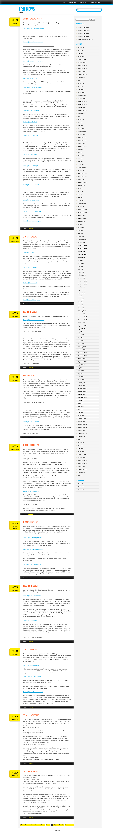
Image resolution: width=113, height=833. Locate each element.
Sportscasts (30, 514)
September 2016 (82, 397)
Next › (66, 824)
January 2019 (81, 314)
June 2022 (81, 191)
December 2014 (82, 460)
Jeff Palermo (15, 316)
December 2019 (82, 281)
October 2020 (81, 251)
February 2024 (82, 131)
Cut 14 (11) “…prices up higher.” (32, 221)
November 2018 (82, 320)
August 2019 (81, 293)
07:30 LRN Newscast (30, 771)
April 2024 (81, 125)
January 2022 (81, 206)
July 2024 (80, 116)
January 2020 (81, 278)
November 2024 (82, 104)
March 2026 (81, 56)
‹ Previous (37, 824)
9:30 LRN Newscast (30, 649)
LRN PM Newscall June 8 (85, 39)
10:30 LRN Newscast (30, 585)
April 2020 (81, 269)
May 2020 (80, 266)
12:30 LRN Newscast (30, 375)
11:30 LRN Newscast (30, 522)
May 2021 (80, 230)
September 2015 (82, 433)
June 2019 (81, 299)
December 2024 (82, 101)
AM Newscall (72, 2)
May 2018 (80, 338)
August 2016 (81, 400)
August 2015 (81, 436)
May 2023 (80, 158)
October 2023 (81, 143)
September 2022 (82, 182)
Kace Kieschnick (15, 241)
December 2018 (82, 317)
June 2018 (81, 335)
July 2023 (80, 152)
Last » (71, 824)
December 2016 (82, 388)
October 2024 (81, 107)
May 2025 (80, 86)
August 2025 (81, 77)
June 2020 (81, 263)
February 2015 (82, 454)
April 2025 (81, 89)
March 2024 (81, 128)
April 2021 (81, 233)
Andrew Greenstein (15, 23)
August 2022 (81, 185)
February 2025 (82, 95)
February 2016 (82, 418)
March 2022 (81, 200)
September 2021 (82, 218)
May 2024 (80, 122)
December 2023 (82, 137)
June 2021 (81, 227)
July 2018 (80, 332)
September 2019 (82, 290)
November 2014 (82, 463)
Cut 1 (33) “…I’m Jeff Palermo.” (32, 596)
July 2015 (80, 439)
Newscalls (81, 484)
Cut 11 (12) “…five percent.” (31, 185)
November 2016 (82, 391)
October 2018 (81, 323)
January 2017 (81, 385)
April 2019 (81, 305)
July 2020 (80, 260)
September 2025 (82, 74)
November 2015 (82, 427)
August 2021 (81, 221)
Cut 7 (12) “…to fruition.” (30, 122)
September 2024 (82, 110)
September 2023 (82, 146)
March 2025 (81, 92)
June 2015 (81, 442)
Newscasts (30, 228)
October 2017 (81, 359)
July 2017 (80, 368)
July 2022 (80, 188)
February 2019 (82, 311)
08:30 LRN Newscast (31, 715)
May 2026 (80, 50)
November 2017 (82, 356)
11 (62, 824)
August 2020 (81, 257)
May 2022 (80, 194)
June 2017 (81, 371)
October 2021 (81, 215)
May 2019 (80, 302)
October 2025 (81, 71)
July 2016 (80, 403)
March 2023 (81, 164)
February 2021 (82, 239)
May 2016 (80, 409)
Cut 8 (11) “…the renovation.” (31, 135)
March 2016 (81, 415)
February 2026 (82, 59)
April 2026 (81, 53)
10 (59, 824)
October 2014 (81, 466)
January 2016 (81, 421)
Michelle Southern (15, 719)
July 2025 (80, 80)
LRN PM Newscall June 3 (32, 18)
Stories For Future (95, 2)
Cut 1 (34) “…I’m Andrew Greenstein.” (33, 28)
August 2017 (81, 365)
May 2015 (80, 445)
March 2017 (81, 379)
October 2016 (81, 394)
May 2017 (80, 374)
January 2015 (81, 457)
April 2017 (81, 377)
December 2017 (82, 353)
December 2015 (82, 424)
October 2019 (81, 287)
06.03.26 (15, 19)
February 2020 (82, 275)
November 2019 (82, 284)
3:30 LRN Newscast (83, 36)
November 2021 (82, 212)
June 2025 (81, 83)
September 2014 (82, 469)
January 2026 (81, 62)
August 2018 (81, 329)
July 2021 (80, 224)
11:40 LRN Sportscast (31, 445)
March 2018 (81, 344)
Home (64, 2)
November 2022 (82, 176)
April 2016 (81, 412)
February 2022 (82, 203)
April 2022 (81, 197)
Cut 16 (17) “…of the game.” (31, 491)
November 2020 (82, 248)
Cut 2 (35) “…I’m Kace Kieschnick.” (33, 42)
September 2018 (82, 326)
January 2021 (81, 242)
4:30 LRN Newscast (83, 33)
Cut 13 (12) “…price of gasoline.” (32, 211)
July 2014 (80, 475)
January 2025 (81, 98)
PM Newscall (83, 2)
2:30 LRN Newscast (30, 236)
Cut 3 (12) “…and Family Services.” (33, 61)
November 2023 (82, 140)
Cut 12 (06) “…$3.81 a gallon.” (31, 200)
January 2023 (81, 170)
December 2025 (82, 65)
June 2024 (81, 119)
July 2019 (80, 296)
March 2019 (81, 308)
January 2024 (81, 134)
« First (31, 824)
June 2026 (81, 47)
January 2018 (81, 350)
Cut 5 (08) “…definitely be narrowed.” (33, 87)
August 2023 (81, 149)
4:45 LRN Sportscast (84, 30)
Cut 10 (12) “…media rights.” (31, 165)
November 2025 (82, 68)
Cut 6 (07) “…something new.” (31, 110)
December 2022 (82, 173)
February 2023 (82, 167)
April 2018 (81, 341)
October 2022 (81, 179)
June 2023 (81, 155)
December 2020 (82, 245)
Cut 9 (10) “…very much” (30, 154)
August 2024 (81, 113)
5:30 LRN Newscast (83, 27)
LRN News (27, 9)
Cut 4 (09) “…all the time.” (30, 78)
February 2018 (82, 347)
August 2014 (81, 472)
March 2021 (81, 236)
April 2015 (81, 448)
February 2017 (82, 382)
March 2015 (81, 451)
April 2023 (81, 161)
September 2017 (82, 362)
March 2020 (81, 272)
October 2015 (81, 430)
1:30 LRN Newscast (30, 311)
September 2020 (82, 254)
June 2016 (81, 406)
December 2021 (82, 209)
